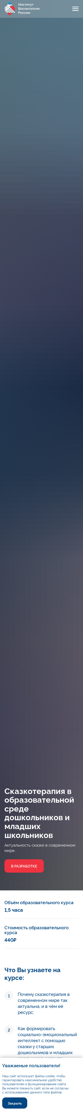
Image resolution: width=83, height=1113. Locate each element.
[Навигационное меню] (75, 9)
